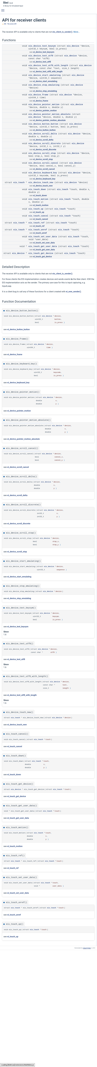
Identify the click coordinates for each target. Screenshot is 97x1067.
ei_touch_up (38, 255)
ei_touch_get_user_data (44, 304)
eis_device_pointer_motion (43, 119)
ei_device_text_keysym (43, 58)
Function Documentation (77, 89)
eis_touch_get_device (40, 308)
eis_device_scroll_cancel (43, 195)
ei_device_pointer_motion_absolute (49, 140)
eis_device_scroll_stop (42, 182)
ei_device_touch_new (43, 226)
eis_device (34, 52)
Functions (72, 15)
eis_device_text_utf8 (40, 62)
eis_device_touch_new (40, 220)
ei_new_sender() (14, 359)
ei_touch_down (40, 235)
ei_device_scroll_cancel (44, 203)
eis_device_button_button (43, 144)
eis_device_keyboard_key (42, 207)
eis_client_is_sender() (12, 35)
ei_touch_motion (40, 245)
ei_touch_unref (40, 284)
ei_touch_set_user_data (44, 294)
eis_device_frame (38, 109)
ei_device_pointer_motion (45, 128)
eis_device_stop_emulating (43, 100)
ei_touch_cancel (40, 265)
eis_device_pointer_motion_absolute (49, 132)
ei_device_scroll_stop (43, 191)
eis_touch (18, 220)
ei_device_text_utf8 (42, 71)
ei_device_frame (40, 115)
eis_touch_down (37, 230)
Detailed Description (75, 86)
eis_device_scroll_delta (42, 157)
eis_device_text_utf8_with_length (48, 75)
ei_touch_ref (38, 274)
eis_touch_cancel (38, 259)
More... (26, 35)
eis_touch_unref (37, 278)
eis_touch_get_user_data (42, 298)
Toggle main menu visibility (3, 9)
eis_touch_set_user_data (42, 288)
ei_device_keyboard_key (44, 216)
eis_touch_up (35, 249)
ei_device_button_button (44, 153)
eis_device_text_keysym (42, 49)
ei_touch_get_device (42, 313)
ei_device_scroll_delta (43, 166)
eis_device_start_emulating (44, 87)
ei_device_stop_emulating (45, 106)
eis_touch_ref (36, 269)
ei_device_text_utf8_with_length (47, 83)
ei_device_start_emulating (45, 96)
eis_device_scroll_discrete (44, 169)
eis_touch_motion (38, 239)
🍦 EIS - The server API (9, 24)
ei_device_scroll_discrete (44, 178)
